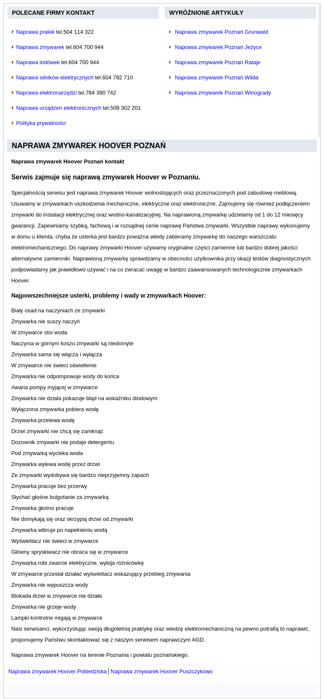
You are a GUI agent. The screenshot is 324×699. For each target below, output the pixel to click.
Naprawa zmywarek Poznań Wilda (217, 77)
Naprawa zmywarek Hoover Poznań (89, 145)
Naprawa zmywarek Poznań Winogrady (223, 92)
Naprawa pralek (35, 32)
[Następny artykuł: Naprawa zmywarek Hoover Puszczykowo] (162, 671)
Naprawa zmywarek (40, 47)
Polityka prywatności (41, 123)
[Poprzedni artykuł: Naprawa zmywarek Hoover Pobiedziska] (57, 671)
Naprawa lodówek (37, 62)
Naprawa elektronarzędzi (46, 92)
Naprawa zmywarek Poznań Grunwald (221, 32)
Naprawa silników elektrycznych (55, 77)
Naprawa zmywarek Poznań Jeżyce (218, 47)
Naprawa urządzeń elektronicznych (58, 108)
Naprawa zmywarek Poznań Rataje (218, 62)
